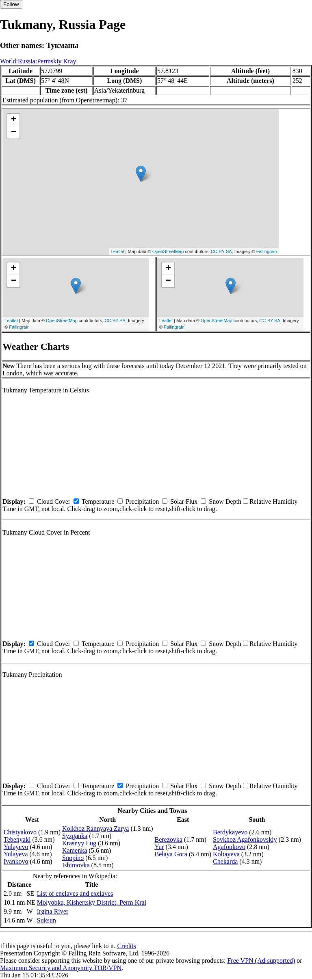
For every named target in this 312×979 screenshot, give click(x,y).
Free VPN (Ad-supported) (261, 960)
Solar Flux (183, 501)
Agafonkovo (229, 846)
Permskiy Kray (56, 61)
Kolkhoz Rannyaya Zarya (95, 828)
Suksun (46, 920)
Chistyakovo (20, 832)
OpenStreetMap (168, 251)
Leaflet (117, 251)
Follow (11, 4)
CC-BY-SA (221, 251)
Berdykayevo (230, 832)
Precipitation (142, 501)
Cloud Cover (53, 501)
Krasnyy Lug (79, 843)
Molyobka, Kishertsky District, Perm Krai (91, 902)
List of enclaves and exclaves (75, 893)
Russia (26, 61)
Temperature (98, 501)
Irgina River (52, 911)
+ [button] (13, 120)
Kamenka (74, 850)
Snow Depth (225, 501)
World (8, 61)
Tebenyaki (17, 839)
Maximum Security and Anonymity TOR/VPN (60, 967)
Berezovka (168, 839)
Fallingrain (266, 251)
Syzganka (74, 835)
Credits (126, 945)
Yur (159, 846)
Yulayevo (16, 846)
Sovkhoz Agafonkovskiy (245, 839)
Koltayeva (226, 854)
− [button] (13, 132)
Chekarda (225, 861)
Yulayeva (16, 854)
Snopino (73, 857)
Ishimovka (76, 865)
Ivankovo (16, 861)
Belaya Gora (171, 854)
